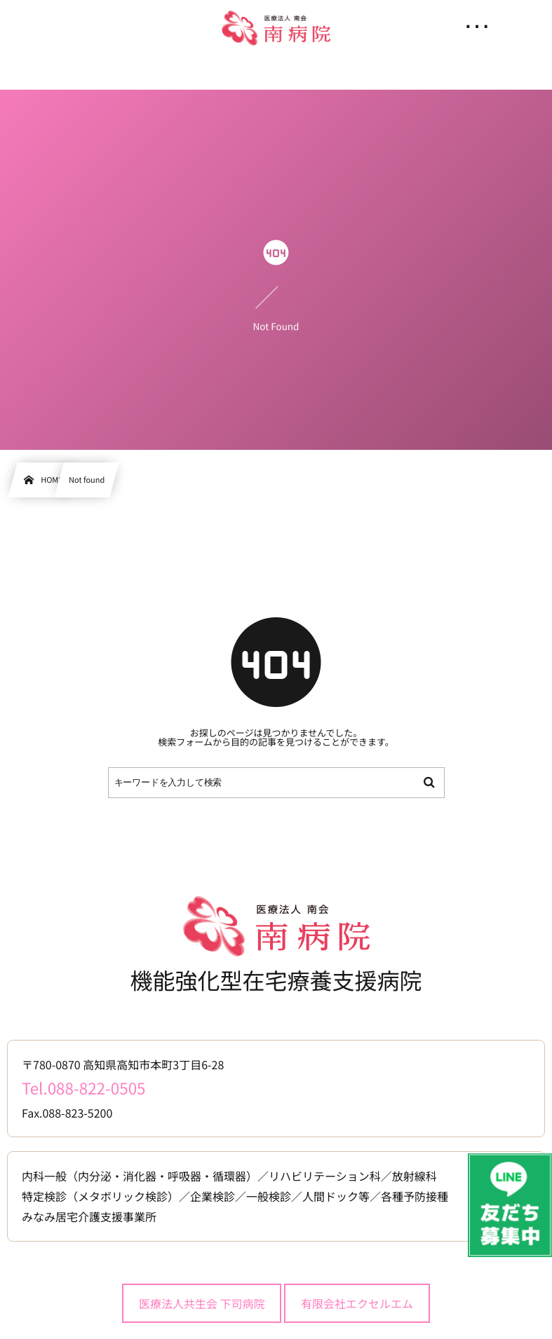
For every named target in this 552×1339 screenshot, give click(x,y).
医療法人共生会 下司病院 (202, 1303)
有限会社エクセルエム (357, 1303)
